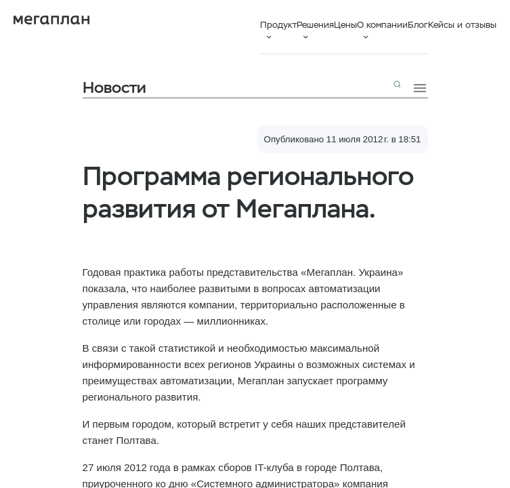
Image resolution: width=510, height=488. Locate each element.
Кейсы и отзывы (462, 24)
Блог (418, 24)
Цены (345, 24)
